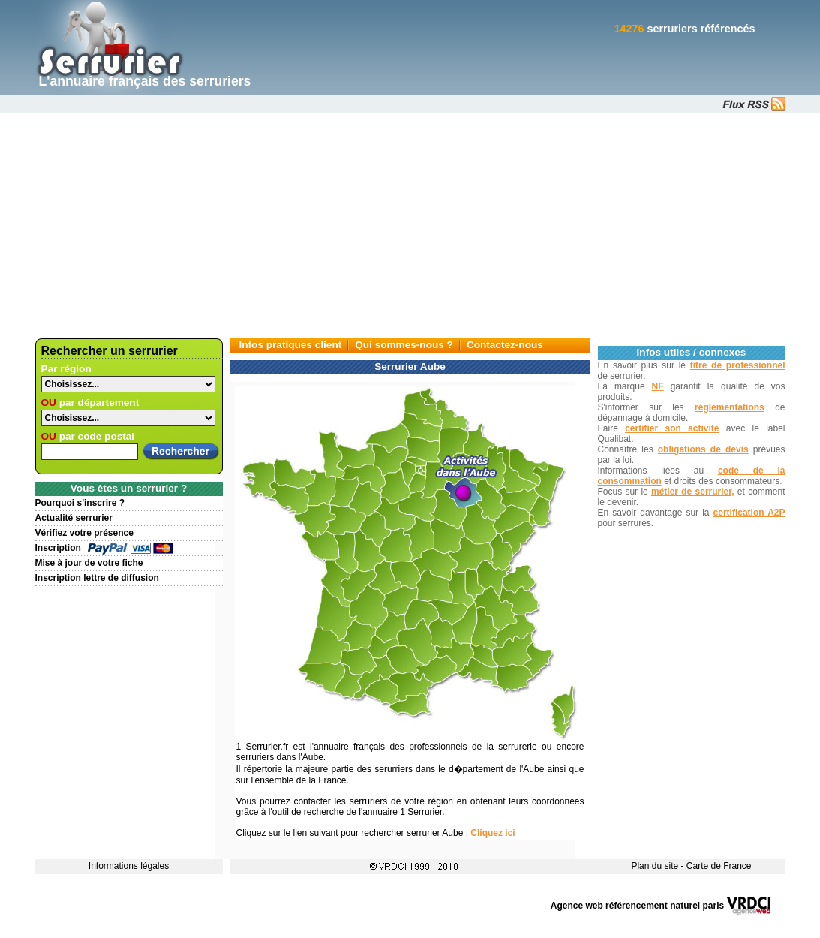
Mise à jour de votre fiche (89, 563)
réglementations (729, 407)
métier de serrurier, (692, 491)
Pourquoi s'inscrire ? (80, 503)
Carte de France (719, 866)
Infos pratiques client (290, 344)
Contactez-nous (505, 344)
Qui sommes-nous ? (404, 344)
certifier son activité (672, 428)
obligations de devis (703, 449)
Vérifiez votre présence (84, 533)
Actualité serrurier (74, 518)
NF (658, 386)
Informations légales (129, 866)
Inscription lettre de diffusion (97, 578)
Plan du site (654, 866)
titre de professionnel (737, 365)
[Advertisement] (410, 226)
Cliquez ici (492, 833)
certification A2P (749, 512)
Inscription (58, 548)
